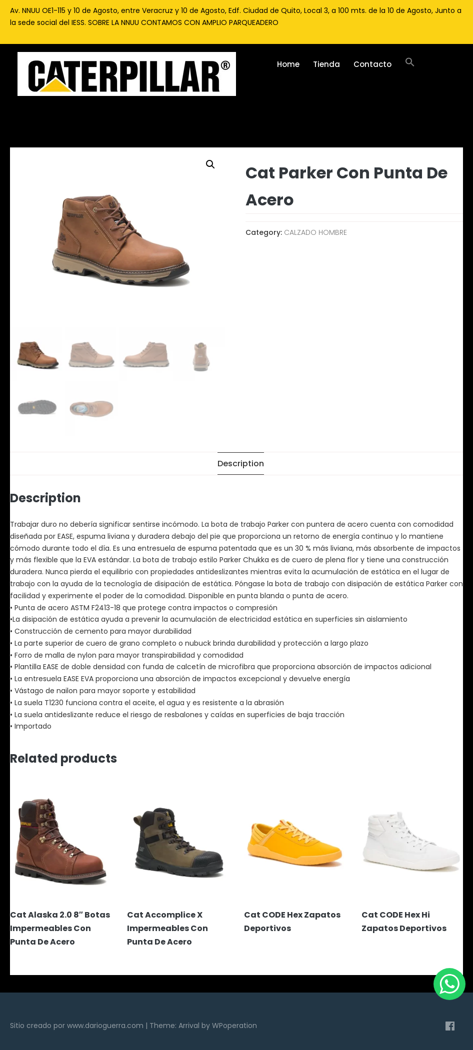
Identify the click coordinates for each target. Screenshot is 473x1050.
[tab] (241, 464)
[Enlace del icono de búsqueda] (409, 64)
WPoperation (234, 1026)
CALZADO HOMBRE (315, 232)
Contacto (373, 64)
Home (288, 64)
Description (241, 464)
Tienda (326, 64)
